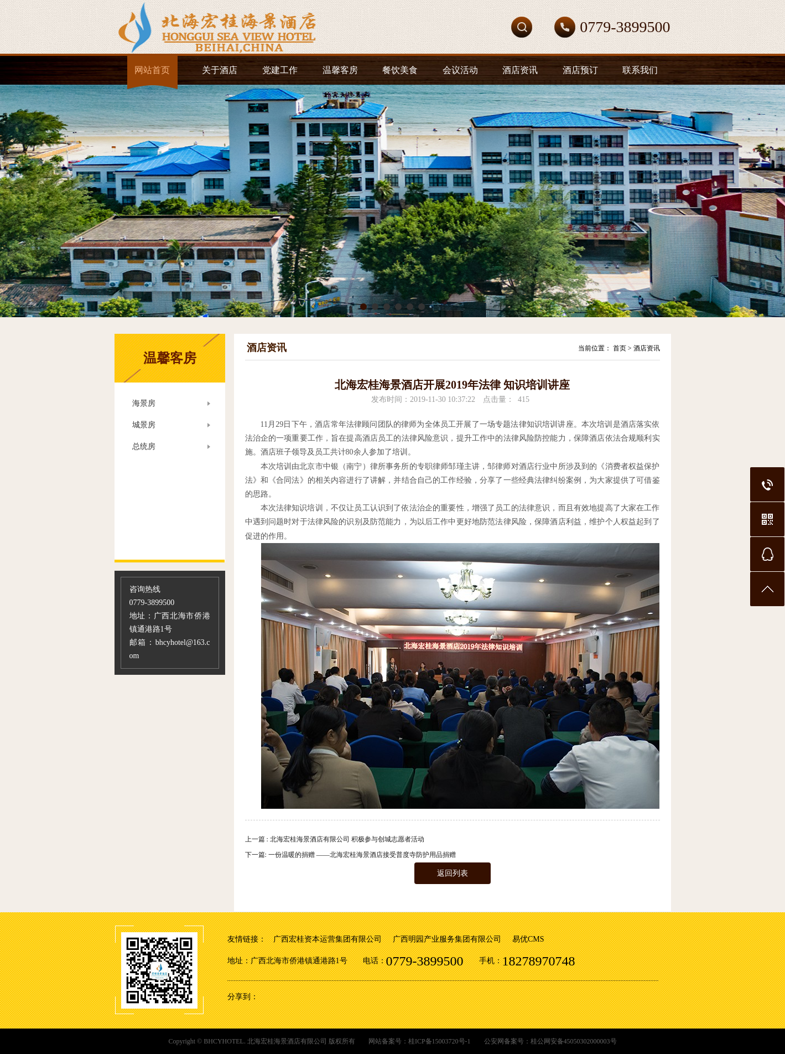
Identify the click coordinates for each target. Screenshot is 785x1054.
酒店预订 (580, 70)
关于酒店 (219, 70)
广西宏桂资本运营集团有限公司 (327, 939)
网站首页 (152, 70)
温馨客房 (340, 70)
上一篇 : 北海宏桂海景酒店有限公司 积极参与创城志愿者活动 (334, 839)
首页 (619, 348)
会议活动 (460, 70)
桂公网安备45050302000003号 (574, 1041)
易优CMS (528, 939)
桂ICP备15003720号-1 (439, 1041)
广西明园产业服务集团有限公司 (447, 939)
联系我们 (640, 70)
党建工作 (280, 70)
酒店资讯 (520, 70)
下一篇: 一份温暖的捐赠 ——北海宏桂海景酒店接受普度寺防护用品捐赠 (350, 855)
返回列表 (452, 873)
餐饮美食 (400, 70)
